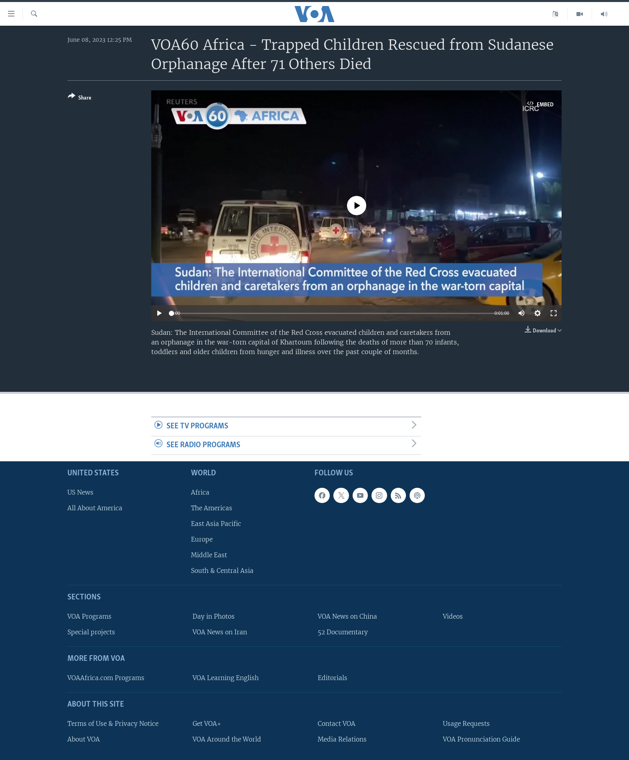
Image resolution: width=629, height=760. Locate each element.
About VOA (83, 739)
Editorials (332, 678)
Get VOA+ (207, 723)
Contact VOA (336, 723)
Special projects (91, 632)
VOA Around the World (227, 739)
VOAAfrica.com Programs (105, 678)
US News (80, 492)
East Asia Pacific (216, 524)
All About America (94, 508)
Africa (200, 492)
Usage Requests (466, 723)
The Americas (211, 508)
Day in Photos (214, 617)
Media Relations (342, 739)
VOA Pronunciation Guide (481, 739)
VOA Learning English (226, 678)
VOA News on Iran (220, 632)
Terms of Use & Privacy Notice (112, 723)
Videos (453, 617)
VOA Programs (89, 617)
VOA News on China (347, 617)
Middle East (209, 555)
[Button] (79, 98)
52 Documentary (343, 632)
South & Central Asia (222, 571)
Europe (202, 540)
